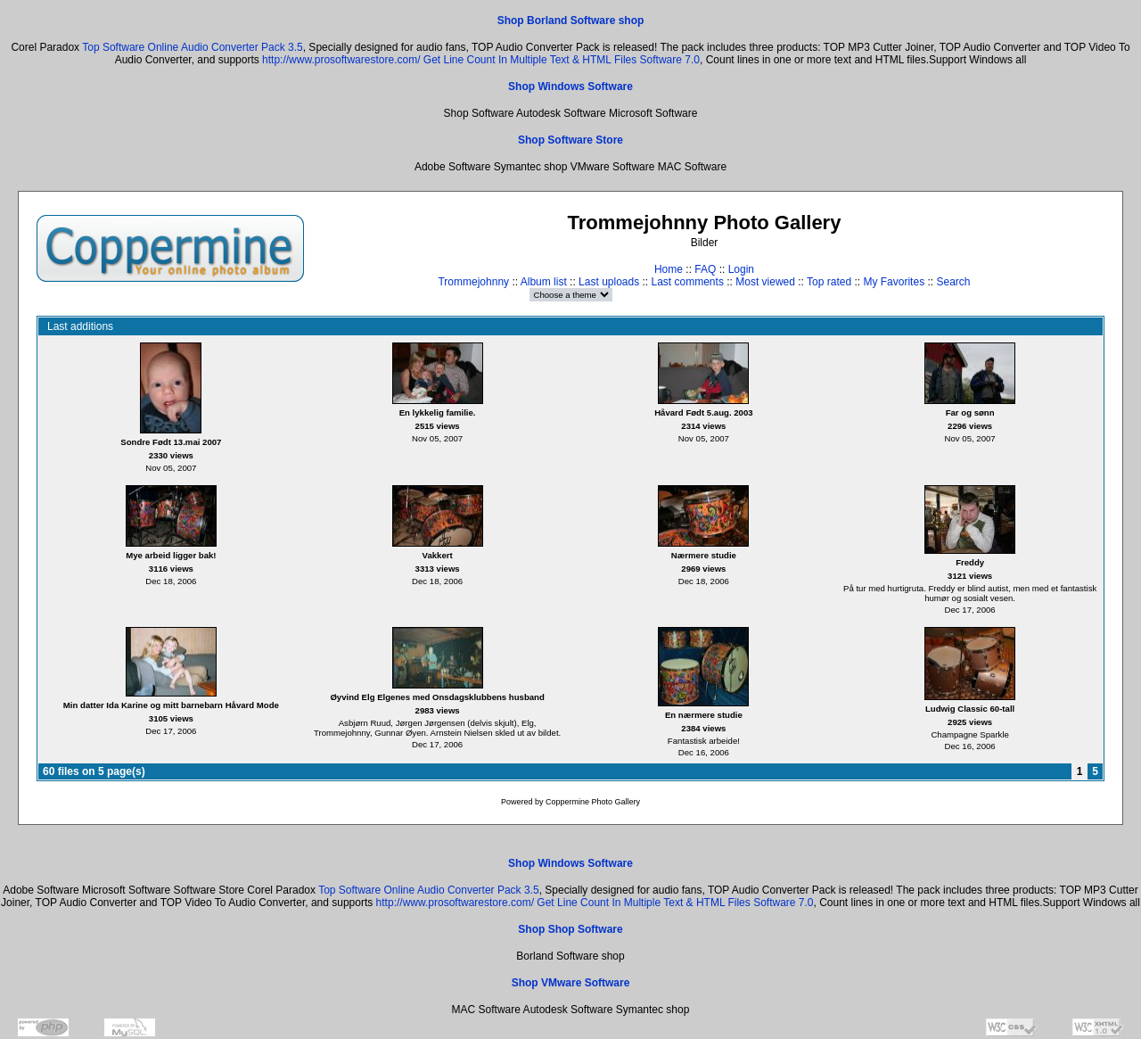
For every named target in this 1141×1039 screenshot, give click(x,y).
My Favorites (893, 282)
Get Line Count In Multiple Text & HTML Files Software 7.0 (561, 60)
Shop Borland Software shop (570, 20)
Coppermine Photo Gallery (593, 801)
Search (953, 282)
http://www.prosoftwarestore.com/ (341, 60)
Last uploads (609, 282)
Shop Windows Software (570, 86)
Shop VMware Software (571, 983)
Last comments (688, 282)
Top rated (829, 282)
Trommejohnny (473, 282)
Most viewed (765, 282)
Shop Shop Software (570, 929)
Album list (544, 282)
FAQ (705, 269)
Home (668, 269)
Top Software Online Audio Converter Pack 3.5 (192, 47)
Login (741, 269)
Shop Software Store (570, 140)
